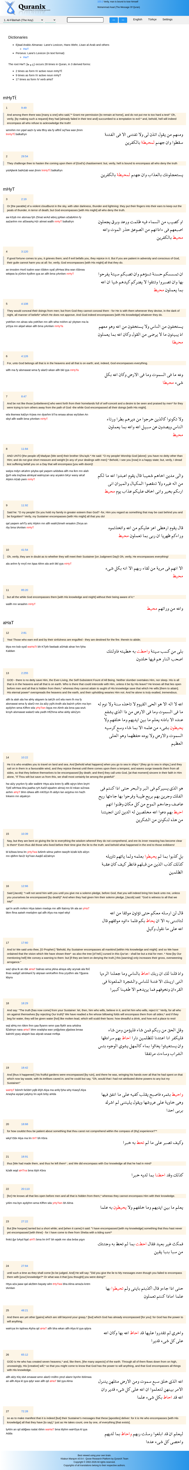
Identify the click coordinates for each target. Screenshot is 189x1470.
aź (70, 321)
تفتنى (131, 134)
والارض (161, 735)
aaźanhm (12, 221)
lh (73, 699)
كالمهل (134, 1045)
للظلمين (145, 1037)
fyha (83, 646)
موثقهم (114, 920)
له (99, 704)
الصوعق (137, 229)
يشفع (109, 711)
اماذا (169, 1296)
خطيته (125, 651)
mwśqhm (32, 912)
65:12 (24, 1354)
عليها (149, 1332)
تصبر (167, 1142)
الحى (152, 704)
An (86, 414)
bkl (63, 370)
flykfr (63, 1025)
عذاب (126, 491)
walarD (30, 711)
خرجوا (147, 419)
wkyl (67, 912)
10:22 (24, 757)
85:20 (24, 590)
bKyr (68, 475)
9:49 (24, 107)
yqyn (82, 1239)
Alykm (10, 479)
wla (39, 130)
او (181, 221)
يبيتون (173, 334)
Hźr (36, 221)
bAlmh (42, 851)
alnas (24, 321)
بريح (149, 796)
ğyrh (9, 475)
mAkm (24, 908)
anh (52, 563)
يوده (144, 735)
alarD (44, 370)
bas (33, 1033)
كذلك (177, 864)
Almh (60, 707)
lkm (76, 470)
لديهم (109, 1433)
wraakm (71, 523)
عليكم (138, 491)
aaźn (30, 130)
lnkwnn (10, 796)
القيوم (141, 704)
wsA (83, 707)
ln (11, 908)
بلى (179, 651)
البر (145, 788)
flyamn (43, 1025)
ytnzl (62, 1376)
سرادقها (107, 1037)
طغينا (124, 989)
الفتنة (110, 134)
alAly (67, 711)
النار (165, 659)
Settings (167, 19)
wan (74, 130)
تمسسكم (170, 274)
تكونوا (171, 419)
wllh (8, 370)
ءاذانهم (156, 229)
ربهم (137, 568)
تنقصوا (150, 483)
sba (69, 1239)
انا (167, 1037)
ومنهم (177, 134)
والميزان (121, 483)
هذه (173, 819)
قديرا (155, 1340)
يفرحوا (104, 274)
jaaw (21, 1283)
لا (144, 281)
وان (168, 142)
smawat (32, 1376)
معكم (155, 912)
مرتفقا (150, 1053)
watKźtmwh (58, 523)
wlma (50, 851)
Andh (58, 703)
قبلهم (141, 864)
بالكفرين (132, 142)
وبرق (114, 221)
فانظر (131, 864)
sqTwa (66, 130)
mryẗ (24, 563)
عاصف (176, 804)
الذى (118, 711)
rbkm (25, 1025)
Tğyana (83, 973)
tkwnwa (16, 414)
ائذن (153, 134)
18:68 (24, 1124)
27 (7, 1411)
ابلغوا (157, 1433)
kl (71, 787)
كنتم (109, 788)
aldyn (56, 792)
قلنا (173, 973)
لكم (101, 475)
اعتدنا (159, 1037)
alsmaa (27, 217)
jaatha (32, 787)
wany (75, 475)
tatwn (38, 908)
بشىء (163, 727)
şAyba (35, 470)
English (137, 19)
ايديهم (133, 719)
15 (7, 833)
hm (78, 646)
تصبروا (164, 281)
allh (47, 273)
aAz (30, 523)
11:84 (24, 448)
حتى (124, 788)
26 (7, 1354)
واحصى (176, 1441)
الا (123, 134)
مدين (169, 475)
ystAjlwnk (12, 170)
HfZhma (52, 711)
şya (38, 273)
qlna (15, 969)
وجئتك (104, 1243)
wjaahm (52, 787)
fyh (33, 217)
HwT (26, 48)
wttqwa (10, 273)
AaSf (44, 787)
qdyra (87, 1328)
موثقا (126, 912)
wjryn (74, 783)
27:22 (24, 1221)
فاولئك (113, 651)
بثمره (166, 1094)
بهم (156, 796)
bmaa (79, 1029)
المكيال (136, 483)
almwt (43, 221)
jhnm (80, 130)
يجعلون (104, 221)
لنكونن (163, 819)
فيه (144, 221)
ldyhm (65, 1429)
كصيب (172, 221)
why (69, 1089)
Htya (46, 783)
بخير (167, 491)
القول (136, 334)
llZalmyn (11, 1029)
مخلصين (143, 812)
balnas (40, 969)
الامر (178, 1389)
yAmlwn (61, 273)
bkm (9, 912)
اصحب (176, 659)
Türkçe (152, 19)
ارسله (165, 912)
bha (67, 269)
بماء (145, 1045)
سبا (173, 1251)
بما (180, 289)
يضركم (136, 281)
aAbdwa (58, 470)
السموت (158, 374)
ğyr (15, 1239)
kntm (58, 783)
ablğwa (26, 1429)
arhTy (24, 523)
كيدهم (124, 281)
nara (20, 1029)
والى (178, 475)
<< (113, 20)
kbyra (9, 977)
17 (7, 942)
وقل (179, 1029)
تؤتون (136, 912)
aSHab (64, 646)
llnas (9, 973)
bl (7, 851)
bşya (49, 707)
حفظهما (133, 735)
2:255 (24, 673)
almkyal (32, 475)
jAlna (55, 969)
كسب (164, 651)
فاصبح (154, 1094)
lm (25, 851)
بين (142, 719)
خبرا (127, 1142)
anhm (14, 563)
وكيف (177, 1142)
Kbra (44, 1138)
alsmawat (25, 370)
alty (69, 969)
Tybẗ (9, 787)
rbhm (41, 563)
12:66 (24, 886)
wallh (50, 221)
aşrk (40, 1094)
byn (89, 703)
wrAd (47, 217)
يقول (161, 134)
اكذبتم (146, 1288)
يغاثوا (155, 1045)
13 (7, 673)
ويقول (137, 1102)
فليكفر (176, 1037)
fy (53, 130)
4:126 (24, 356)
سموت (145, 1381)
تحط (119, 1243)
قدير (111, 1389)
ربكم (155, 1029)
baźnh (71, 703)
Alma (70, 1202)
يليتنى (125, 1102)
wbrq (54, 217)
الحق (171, 1029)
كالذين (159, 419)
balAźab (23, 170)
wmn (51, 1025)
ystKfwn (11, 321)
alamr (69, 1376)
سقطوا (177, 142)
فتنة (153, 981)
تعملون (135, 535)
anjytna (70, 792)
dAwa (31, 792)
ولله (179, 374)
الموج (150, 804)
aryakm (60, 475)
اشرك (109, 1102)
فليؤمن (129, 1029)
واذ (180, 973)
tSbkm (45, 269)
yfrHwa (60, 269)
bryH (87, 783)
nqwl (61, 912)
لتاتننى (176, 920)
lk (19, 969)
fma (61, 973)
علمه (147, 727)
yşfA (52, 703)
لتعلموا (156, 1389)
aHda (52, 1094)
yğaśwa (71, 1029)
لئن (117, 812)
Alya (50, 912)
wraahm (23, 604)
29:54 (24, 156)
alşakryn (25, 796)
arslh (16, 908)
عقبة (106, 864)
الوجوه (112, 1045)
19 (7, 1067)
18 (7, 1003)
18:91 (24, 1156)
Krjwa (33, 414)
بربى (178, 1110)
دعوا (161, 812)
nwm (69, 699)
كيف (121, 864)
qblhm (15, 855)
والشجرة (129, 981)
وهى (179, 1102)
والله (106, 229)
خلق (163, 1381)
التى (178, 981)
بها (180, 281)
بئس (102, 1045)
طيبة (140, 796)
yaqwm (48, 470)
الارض (132, 374)
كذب (167, 864)
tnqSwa (22, 475)
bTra (55, 414)
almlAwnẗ (27, 973)
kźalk (74, 851)
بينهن (168, 1389)
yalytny (29, 1094)
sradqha (42, 1029)
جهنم (159, 142)
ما (164, 334)
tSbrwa (80, 269)
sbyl (9, 418)
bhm (81, 783)
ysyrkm (20, 783)
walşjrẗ (16, 973)
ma (84, 321)
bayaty (42, 1283)
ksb (19, 646)
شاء (127, 727)
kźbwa (13, 851)
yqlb (35, 1089)
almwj (62, 787)
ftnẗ (88, 969)
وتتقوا (152, 281)
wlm (50, 1283)
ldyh (37, 1170)
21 (7, 1156)
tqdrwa (24, 1328)
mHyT (9, 189)
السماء (153, 221)
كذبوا (173, 856)
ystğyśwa (60, 1029)
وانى (158, 491)
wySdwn (79, 414)
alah (86, 470)
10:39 (24, 833)
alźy (46, 703)
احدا (170, 1110)
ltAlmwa (87, 1376)
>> (123, 20)
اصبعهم (176, 229)
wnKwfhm (52, 973)
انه (124, 568)
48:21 (24, 1310)
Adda (9, 1433)
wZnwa (84, 787)
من (169, 134)
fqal (26, 1239)
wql (8, 1025)
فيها (151, 659)
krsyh (9, 711)
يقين (158, 1251)
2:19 (24, 199)
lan (62, 792)
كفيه (133, 1094)
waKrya (11, 1328)
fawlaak (54, 646)
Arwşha (11, 1094)
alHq (14, 1025)
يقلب (143, 1094)
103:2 (100, 1)
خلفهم (115, 719)
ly (35, 130)
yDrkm (22, 273)
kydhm (31, 273)
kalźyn (25, 414)
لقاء (145, 568)
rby (8, 527)
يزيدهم (142, 989)
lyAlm (9, 1429)
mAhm (64, 321)
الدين (126, 812)
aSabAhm (72, 217)
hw (26, 699)
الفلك (177, 796)
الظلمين (176, 872)
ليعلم (178, 1433)
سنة (117, 704)
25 (7, 1310)
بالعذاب (154, 174)
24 (7, 1265)
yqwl (24, 130)
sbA (24, 1376)
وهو (111, 326)
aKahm (26, 470)
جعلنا (114, 973)
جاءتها (111, 796)
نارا (134, 1037)
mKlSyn (45, 792)
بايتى (135, 1288)
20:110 (25, 1188)
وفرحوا (129, 796)
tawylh (66, 851)
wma (34, 370)
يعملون (170, 289)
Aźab (17, 479)
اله (174, 483)
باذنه (164, 719)
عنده (178, 719)
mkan (77, 787)
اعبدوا (121, 475)
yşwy (18, 1033)
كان (113, 864)
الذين (158, 864)
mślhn (55, 1376)
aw (8, 217)
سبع (155, 1381)
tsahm (31, 269)
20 (7, 1124)
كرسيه (110, 727)
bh (40, 646)
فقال (151, 1243)
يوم (118, 491)
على (173, 928)
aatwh (22, 912)
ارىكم (177, 491)
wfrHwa (17, 787)
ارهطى (162, 527)
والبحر (135, 788)
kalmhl (10, 1033)
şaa (77, 707)
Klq (19, 1376)
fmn (31, 1025)
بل (180, 856)
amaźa (79, 1283)
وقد (168, 1175)
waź (9, 969)
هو (159, 704)
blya (9, 646)
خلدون (141, 659)
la (16, 273)
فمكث (177, 1243)
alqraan (41, 973)
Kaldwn (10, 650)
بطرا (119, 419)
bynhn (77, 1376)
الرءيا (104, 973)
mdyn (17, 470)
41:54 (24, 549)
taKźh (52, 699)
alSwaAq (28, 221)
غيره (167, 483)
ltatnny (66, 908)
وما (147, 374)
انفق (112, 1094)
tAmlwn (21, 527)
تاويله (110, 856)
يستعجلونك (172, 174)
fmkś (9, 1239)
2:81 (24, 632)
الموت (115, 229)
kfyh (41, 1089)
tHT (48, 1239)
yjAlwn (61, 217)
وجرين (166, 796)
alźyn (86, 851)
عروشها (149, 1102)
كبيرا (114, 989)
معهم (103, 326)
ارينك (168, 981)
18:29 (24, 1003)
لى (146, 134)
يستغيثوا (168, 1045)
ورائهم (163, 608)
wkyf (9, 1138)
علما (104, 1207)
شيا (114, 281)
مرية (159, 568)
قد (141, 1332)
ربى (151, 535)
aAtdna (76, 1025)
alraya (63, 969)
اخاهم (159, 475)
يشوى (123, 1045)
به (133, 651)
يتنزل (103, 1381)
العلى (114, 735)
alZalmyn (49, 855)
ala (50, 130)
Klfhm (27, 707)
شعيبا (147, 475)
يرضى (152, 334)
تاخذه (126, 704)
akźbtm (33, 1283)
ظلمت (135, 221)
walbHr (38, 783)
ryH (38, 787)
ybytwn (77, 321)
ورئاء (111, 419)
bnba (75, 1239)
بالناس (133, 973)
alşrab (40, 1033)
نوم (104, 704)
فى (118, 134)
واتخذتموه (116, 527)
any (52, 475)
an (8, 269)
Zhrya (80, 523)
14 (7, 757)
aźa (52, 783)
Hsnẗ (23, 269)
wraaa (62, 414)
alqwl (21, 326)
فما (152, 989)
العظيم (177, 743)
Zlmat (40, 217)
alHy (32, 699)
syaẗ (52, 269)
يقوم (131, 475)
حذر (125, 229)
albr (31, 783)
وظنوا (118, 804)
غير (167, 1243)
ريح (102, 796)
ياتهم (120, 856)
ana (69, 1025)
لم (159, 856)
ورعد (124, 221)
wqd (16, 1170)
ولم (126, 1288)
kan (33, 855)
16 (7, 886)
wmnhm (11, 130)
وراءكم (176, 535)
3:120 (24, 251)
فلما (133, 920)
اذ (181, 334)
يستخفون (175, 326)
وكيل (151, 928)
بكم (141, 920)
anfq (57, 1089)
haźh (82, 792)
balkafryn (21, 134)
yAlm (78, 703)
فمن (147, 1029)
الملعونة (114, 981)
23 (7, 1221)
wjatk (58, 1239)
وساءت (162, 1053)
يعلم (155, 719)
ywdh (43, 711)
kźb (80, 851)
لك (166, 973)
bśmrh (19, 1089)
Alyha (32, 1328)
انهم (174, 568)
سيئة (114, 274)
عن (154, 426)
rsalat (34, 1429)
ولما (129, 856)
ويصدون (164, 426)
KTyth (45, 646)
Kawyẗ (76, 1089)
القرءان (176, 989)
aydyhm (11, 707)
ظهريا (165, 535)
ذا (125, 711)
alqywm (40, 699)
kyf (28, 855)
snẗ (58, 699)
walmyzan (43, 475)
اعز (152, 527)
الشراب (176, 1053)
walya (10, 470)
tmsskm (15, 269)
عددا (150, 1441)
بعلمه (138, 856)
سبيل (145, 426)
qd (38, 1328)
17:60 (24, 942)
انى (111, 483)
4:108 (24, 303)
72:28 (24, 1411)
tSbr (15, 1138)
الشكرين (143, 819)
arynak (76, 969)
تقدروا (160, 1332)
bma (53, 273)
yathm (58, 851)
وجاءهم (163, 804)
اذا (117, 788)
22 (7, 1188)
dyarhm (47, 414)
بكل (108, 374)
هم (158, 659)
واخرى (177, 1332)
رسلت (146, 1433)
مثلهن (113, 1381)
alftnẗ (58, 130)
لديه (144, 1175)
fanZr (22, 855)
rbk (26, 969)
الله (103, 281)
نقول (159, 928)
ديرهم (129, 419)
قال (138, 475)
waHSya (74, 1429)
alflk (67, 783)
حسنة (156, 274)
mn (18, 130)
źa (42, 703)
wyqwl (20, 1094)
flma (15, 912)
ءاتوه (124, 920)
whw (57, 321)
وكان (126, 334)
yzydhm (69, 973)
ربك (154, 973)
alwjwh (26, 1033)
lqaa (35, 563)
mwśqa (47, 908)
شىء (178, 382)
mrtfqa (56, 1033)
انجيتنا (107, 812)
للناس (143, 981)
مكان (128, 804)
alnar (72, 646)
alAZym (75, 711)
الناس (155, 326)
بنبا (166, 1251)
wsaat (48, 1033)
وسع (120, 727)
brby (46, 1094)
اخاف (149, 491)
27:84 (24, 1265)
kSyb (13, 217)
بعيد (159, 1243)
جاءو (163, 1288)
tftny (45, 130)
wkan (29, 326)
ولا (140, 134)
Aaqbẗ (39, 855)
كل (136, 804)
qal (41, 470)
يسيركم (162, 788)
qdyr (32, 1381)
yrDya (10, 326)
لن (174, 912)
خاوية (169, 1102)
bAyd (20, 1239)
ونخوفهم (162, 989)
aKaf (82, 475)
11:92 (24, 505)
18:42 (24, 1067)
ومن (119, 1029)
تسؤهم (145, 274)
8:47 (24, 396)
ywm (24, 479)
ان (180, 274)
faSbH (28, 1089)
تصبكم (126, 274)
